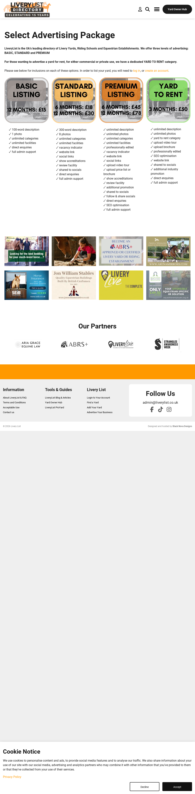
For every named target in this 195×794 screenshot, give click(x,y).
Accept (177, 786)
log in (136, 70)
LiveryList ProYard (54, 407)
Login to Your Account (98, 397)
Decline (145, 786)
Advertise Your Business (100, 412)
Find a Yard (93, 402)
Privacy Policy (12, 777)
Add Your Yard (94, 407)
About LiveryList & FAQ (15, 397)
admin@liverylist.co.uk (160, 402)
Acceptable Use (11, 407)
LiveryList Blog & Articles (58, 397)
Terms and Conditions (14, 402)
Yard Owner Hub (53, 402)
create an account (156, 70)
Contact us (8, 412)
